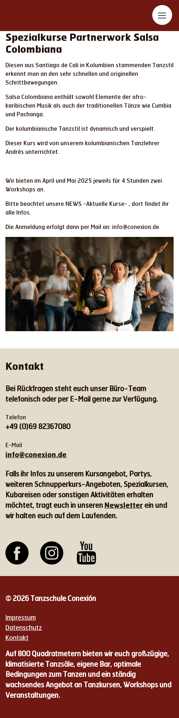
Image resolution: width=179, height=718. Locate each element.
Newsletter (124, 505)
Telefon (15, 417)
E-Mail (13, 444)
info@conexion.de (36, 454)
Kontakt (17, 637)
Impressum (20, 617)
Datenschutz (23, 627)
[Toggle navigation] (162, 15)
